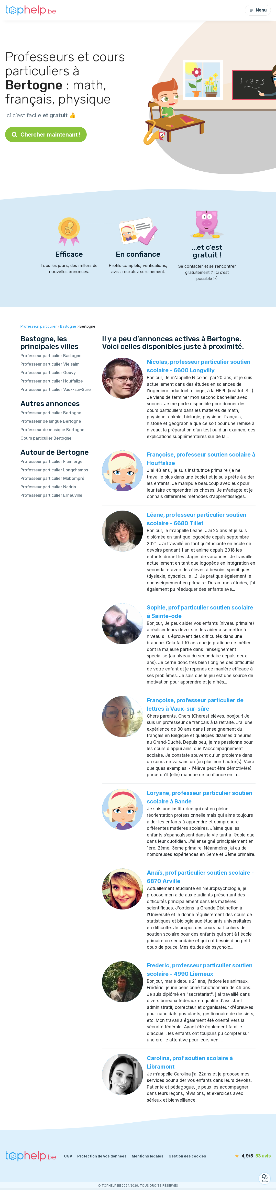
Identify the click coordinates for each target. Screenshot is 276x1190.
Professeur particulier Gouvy (48, 372)
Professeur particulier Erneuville (51, 495)
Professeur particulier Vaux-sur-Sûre (55, 389)
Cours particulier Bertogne (46, 438)
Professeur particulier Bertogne (50, 412)
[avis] (241, 1156)
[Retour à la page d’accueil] (30, 10)
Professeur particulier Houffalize (51, 381)
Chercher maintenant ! (46, 134)
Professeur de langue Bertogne (50, 421)
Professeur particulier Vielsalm (50, 364)
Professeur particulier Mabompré (52, 478)
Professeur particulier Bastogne (51, 355)
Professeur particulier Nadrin (48, 486)
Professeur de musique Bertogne (52, 429)
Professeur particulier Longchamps (54, 469)
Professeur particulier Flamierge (51, 461)
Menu (258, 10)
